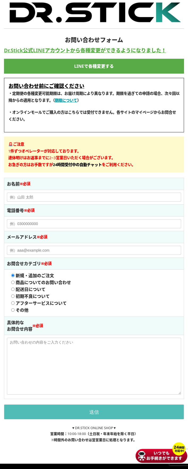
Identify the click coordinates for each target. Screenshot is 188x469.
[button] (77, 164)
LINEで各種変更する (94, 66)
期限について (66, 100)
